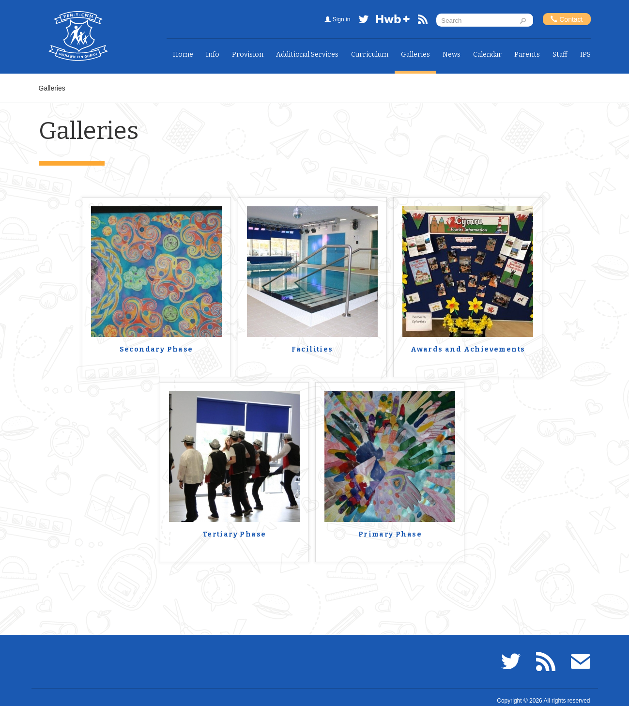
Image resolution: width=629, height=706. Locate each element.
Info (212, 54)
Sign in (342, 19)
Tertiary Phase (234, 534)
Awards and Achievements (468, 349)
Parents (527, 54)
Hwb (393, 21)
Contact (567, 19)
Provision (247, 54)
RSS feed (423, 21)
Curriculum (369, 54)
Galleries (415, 54)
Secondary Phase (156, 349)
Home (183, 54)
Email (580, 661)
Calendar (487, 54)
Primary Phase (390, 534)
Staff (560, 54)
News (451, 54)
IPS (585, 54)
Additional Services (307, 54)
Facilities (312, 349)
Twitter (363, 21)
